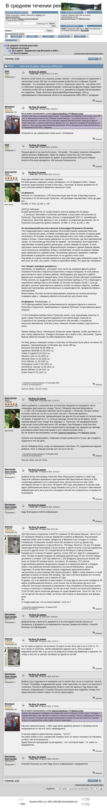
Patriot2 (8, 526)
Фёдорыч (9, 106)
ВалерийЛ (85, 30)
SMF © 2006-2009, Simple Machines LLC (63, 801)
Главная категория (19, 48)
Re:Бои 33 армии (37, 72)
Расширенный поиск (14, 33)
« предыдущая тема (81, 53)
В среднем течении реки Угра (22, 45)
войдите (39, 15)
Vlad (7, 71)
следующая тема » (96, 53)
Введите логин (84, 19)
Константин (11, 172)
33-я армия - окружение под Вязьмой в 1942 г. (35, 50)
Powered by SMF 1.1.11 (38, 801)
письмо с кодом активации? (28, 19)
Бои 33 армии (21, 53)
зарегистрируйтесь (13, 17)
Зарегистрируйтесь (68, 19)
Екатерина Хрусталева (11, 470)
